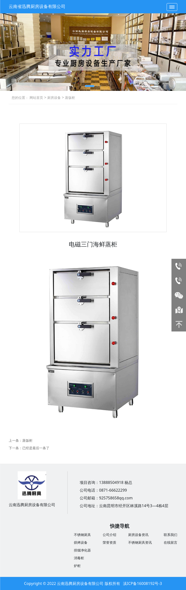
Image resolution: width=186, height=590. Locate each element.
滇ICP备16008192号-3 (142, 583)
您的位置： (20, 97)
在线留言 (170, 542)
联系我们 (170, 534)
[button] (89, 86)
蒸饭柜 (69, 97)
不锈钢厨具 (82, 534)
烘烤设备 (80, 542)
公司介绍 (109, 534)
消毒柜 (79, 558)
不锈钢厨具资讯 (140, 542)
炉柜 (77, 565)
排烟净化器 (82, 550)
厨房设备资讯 (138, 534)
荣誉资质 (109, 542)
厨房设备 (53, 97)
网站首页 (36, 97)
